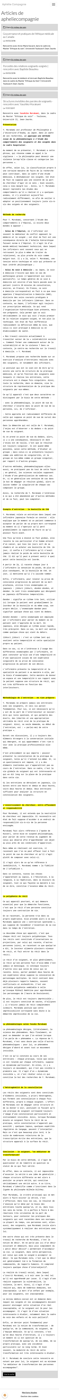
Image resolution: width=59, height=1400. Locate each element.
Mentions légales (29, 1392)
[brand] (14, 4)
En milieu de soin (18, 27)
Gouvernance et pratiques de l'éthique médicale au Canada (28, 35)
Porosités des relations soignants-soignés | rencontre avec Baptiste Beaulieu (25, 68)
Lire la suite (9, 1374)
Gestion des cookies (29, 1396)
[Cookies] (4, 1395)
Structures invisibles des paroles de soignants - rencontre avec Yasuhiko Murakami (28, 103)
